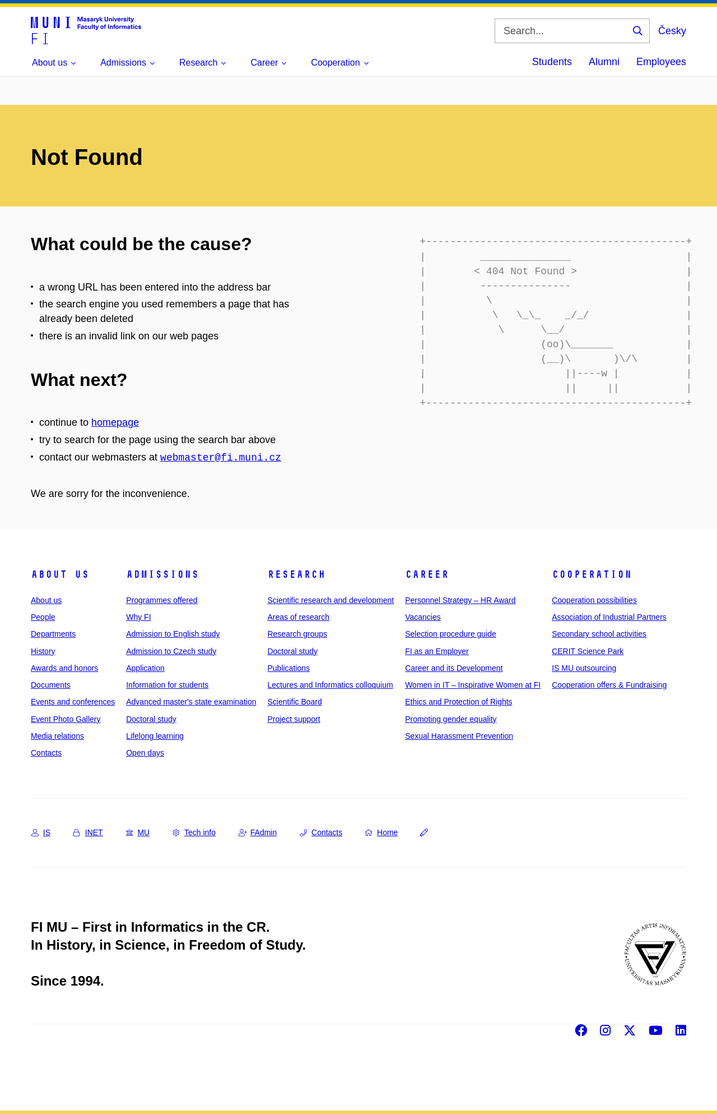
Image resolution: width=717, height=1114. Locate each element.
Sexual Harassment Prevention (459, 735)
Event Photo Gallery (66, 719)
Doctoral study (151, 719)
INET (88, 832)
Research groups (297, 633)
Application (145, 668)
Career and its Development (453, 668)
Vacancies (423, 617)
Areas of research (298, 617)
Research (296, 574)
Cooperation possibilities (594, 600)
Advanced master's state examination (191, 701)
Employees (661, 61)
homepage (115, 422)
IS (40, 832)
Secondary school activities (599, 633)
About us (60, 574)
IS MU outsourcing (584, 668)
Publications (288, 668)
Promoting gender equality (450, 719)
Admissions (162, 574)
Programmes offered (161, 600)
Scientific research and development (330, 600)
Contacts (46, 752)
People (43, 617)
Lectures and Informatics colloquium (330, 684)
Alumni (604, 61)
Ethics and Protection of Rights (458, 701)
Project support (293, 719)
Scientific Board (294, 701)
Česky (672, 30)
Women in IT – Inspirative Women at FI (473, 684)
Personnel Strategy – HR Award (460, 600)
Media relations (57, 735)
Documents (51, 684)
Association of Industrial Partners (609, 617)
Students (552, 61)
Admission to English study (173, 633)
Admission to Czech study (171, 651)
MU (138, 832)
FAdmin (258, 832)
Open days (145, 752)
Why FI (138, 617)
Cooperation (592, 574)
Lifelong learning (155, 735)
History (43, 651)
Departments (53, 633)
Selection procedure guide (450, 633)
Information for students (167, 684)
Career (427, 574)
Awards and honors (64, 668)
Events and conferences (73, 701)
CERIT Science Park (587, 651)
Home (381, 832)
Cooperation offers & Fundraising (609, 684)
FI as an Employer (437, 651)
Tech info (194, 832)
